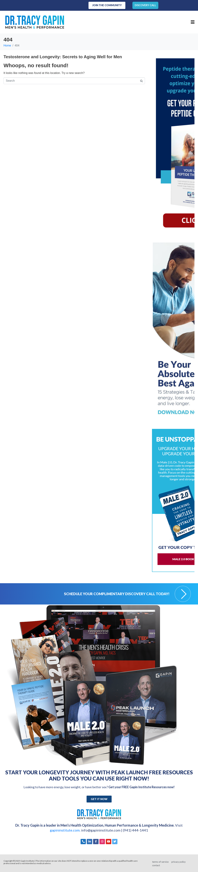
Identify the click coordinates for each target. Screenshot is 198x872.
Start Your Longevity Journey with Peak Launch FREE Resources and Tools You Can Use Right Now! (99, 775)
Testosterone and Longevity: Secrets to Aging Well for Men (63, 56)
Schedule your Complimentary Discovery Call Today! (116, 593)
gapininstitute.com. (65, 830)
